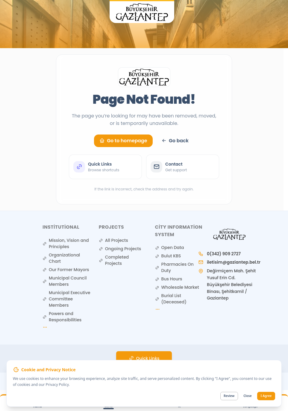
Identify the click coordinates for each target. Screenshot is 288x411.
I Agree (266, 396)
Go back (175, 140)
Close (247, 396)
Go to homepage (123, 140)
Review (229, 396)
